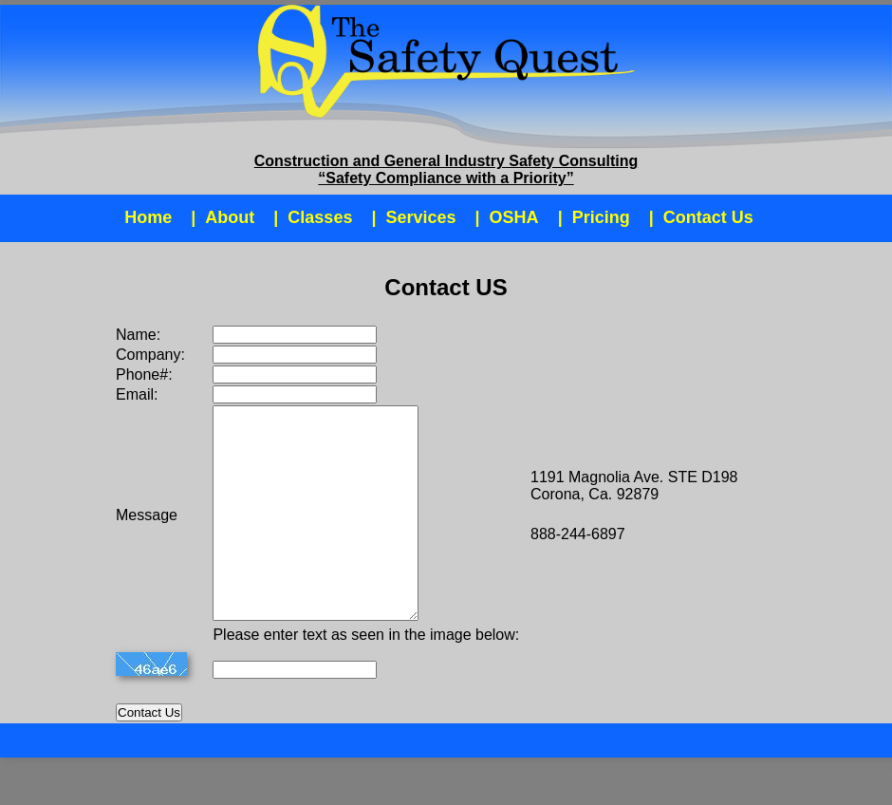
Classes (320, 217)
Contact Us (708, 217)
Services (420, 217)
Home (148, 217)
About (229, 217)
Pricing (601, 217)
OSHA (514, 217)
